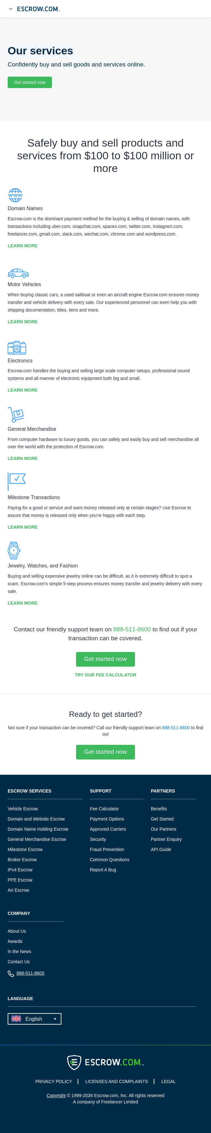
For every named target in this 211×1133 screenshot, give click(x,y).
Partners (163, 791)
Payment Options (107, 818)
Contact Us (19, 961)
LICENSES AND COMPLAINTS (116, 1081)
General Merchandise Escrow (37, 839)
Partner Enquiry (166, 839)
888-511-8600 (132, 629)
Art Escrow (18, 890)
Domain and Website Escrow (36, 818)
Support (100, 791)
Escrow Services (29, 791)
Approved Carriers (108, 829)
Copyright (56, 1095)
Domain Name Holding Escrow (38, 829)
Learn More (23, 245)
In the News (19, 951)
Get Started (162, 818)
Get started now (30, 82)
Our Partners (163, 829)
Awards (15, 941)
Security (98, 839)
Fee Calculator (104, 808)
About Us (17, 931)
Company (19, 913)
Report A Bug (103, 869)
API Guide (161, 849)
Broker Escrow (22, 859)
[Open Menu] (11, 9)
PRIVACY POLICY (53, 1081)
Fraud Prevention (107, 849)
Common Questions (109, 859)
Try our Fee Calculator (105, 674)
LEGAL (168, 1081)
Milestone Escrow (25, 849)
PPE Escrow (20, 879)
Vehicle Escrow (23, 808)
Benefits (159, 808)
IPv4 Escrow (20, 869)
